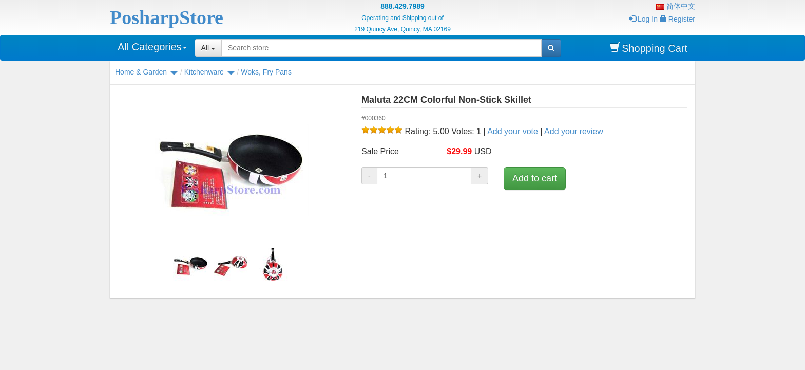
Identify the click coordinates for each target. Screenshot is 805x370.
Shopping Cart (648, 48)
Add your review (573, 131)
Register (677, 19)
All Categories (152, 46)
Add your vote (512, 131)
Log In (643, 19)
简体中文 (675, 6)
